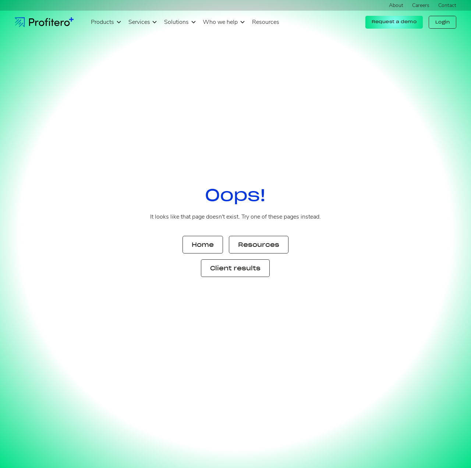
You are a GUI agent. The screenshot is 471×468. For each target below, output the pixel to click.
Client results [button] (235, 268)
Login (442, 22)
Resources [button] (258, 244)
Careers (420, 5)
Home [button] (203, 244)
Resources (265, 22)
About (396, 5)
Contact (447, 5)
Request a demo (394, 21)
